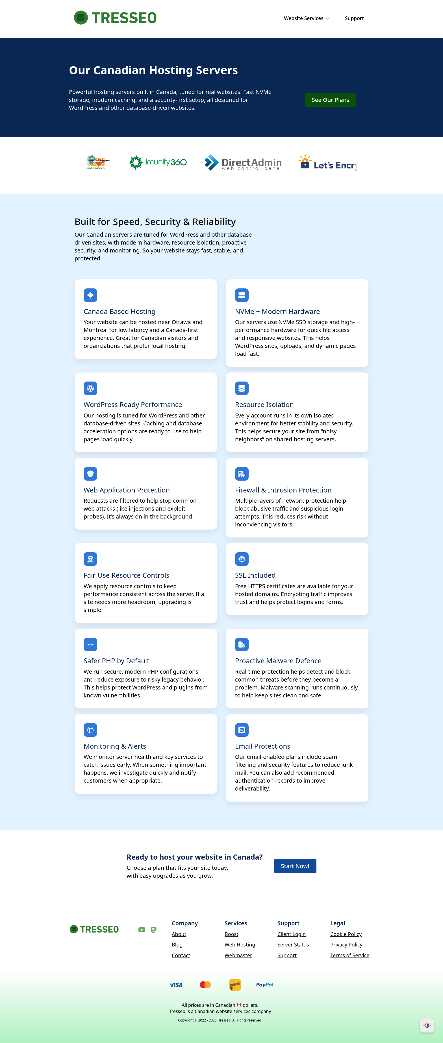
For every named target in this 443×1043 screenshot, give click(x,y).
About (179, 934)
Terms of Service (349, 955)
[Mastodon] (153, 930)
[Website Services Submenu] (328, 18)
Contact (181, 955)
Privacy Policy (346, 944)
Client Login (291, 934)
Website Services (303, 18)
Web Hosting (240, 944)
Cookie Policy (346, 934)
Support (354, 18)
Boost (231, 934)
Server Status (293, 944)
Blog (177, 944)
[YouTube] (142, 930)
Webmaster (238, 955)
